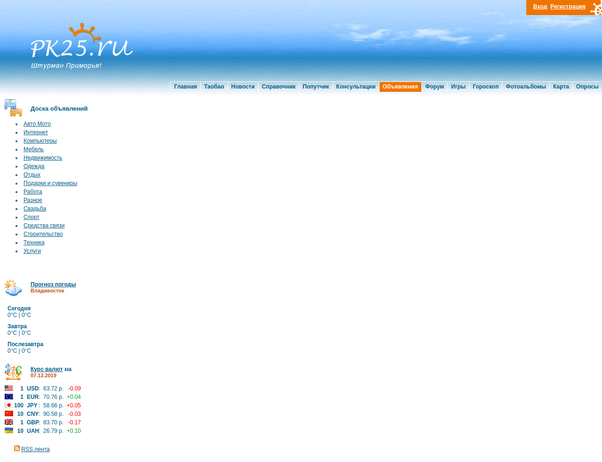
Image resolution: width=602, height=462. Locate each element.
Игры (458, 86)
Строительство (43, 234)
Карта (561, 86)
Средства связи (44, 225)
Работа (33, 191)
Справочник (279, 86)
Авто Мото (37, 124)
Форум (434, 86)
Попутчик (316, 86)
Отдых (32, 174)
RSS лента (35, 449)
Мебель (34, 149)
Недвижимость (43, 157)
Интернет (36, 132)
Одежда (34, 166)
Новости (243, 86)
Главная (185, 86)
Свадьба (35, 208)
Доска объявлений (59, 108)
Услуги (32, 251)
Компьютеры (40, 141)
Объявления (400, 86)
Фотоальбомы (526, 86)
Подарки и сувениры (50, 183)
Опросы (587, 86)
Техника (34, 242)
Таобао (214, 86)
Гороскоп (486, 86)
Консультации (356, 86)
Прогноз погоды (53, 284)
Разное (33, 200)
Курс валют (47, 369)
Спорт (32, 217)
